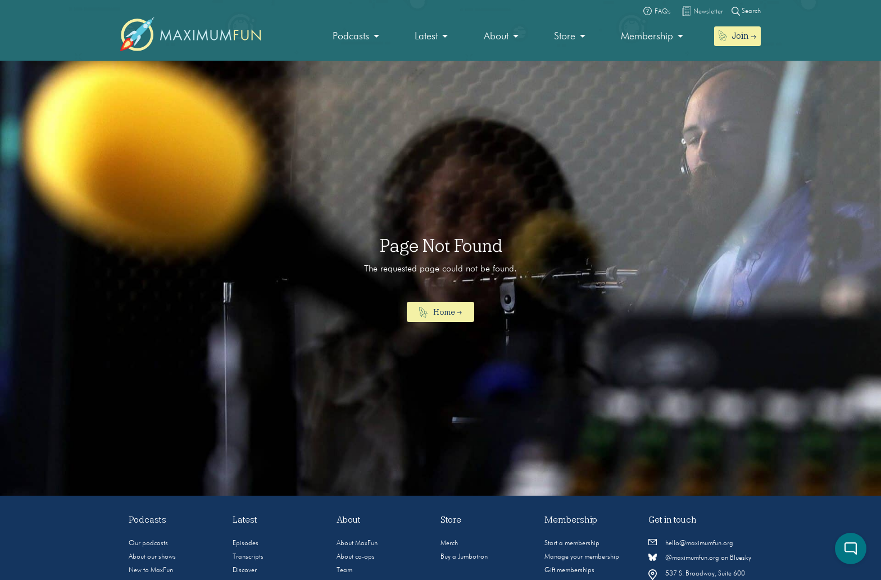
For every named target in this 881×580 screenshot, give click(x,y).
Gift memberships (569, 570)
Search (746, 11)
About (496, 36)
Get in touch (672, 520)
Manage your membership (581, 557)
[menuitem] (356, 37)
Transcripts (248, 557)
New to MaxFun (151, 570)
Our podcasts (148, 543)
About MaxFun (357, 543)
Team (344, 570)
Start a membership (572, 543)
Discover (245, 570)
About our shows (152, 557)
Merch (449, 543)
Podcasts (351, 36)
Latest (426, 36)
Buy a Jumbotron (464, 557)
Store (564, 36)
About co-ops (356, 557)
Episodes (245, 543)
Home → (440, 312)
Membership (647, 36)
